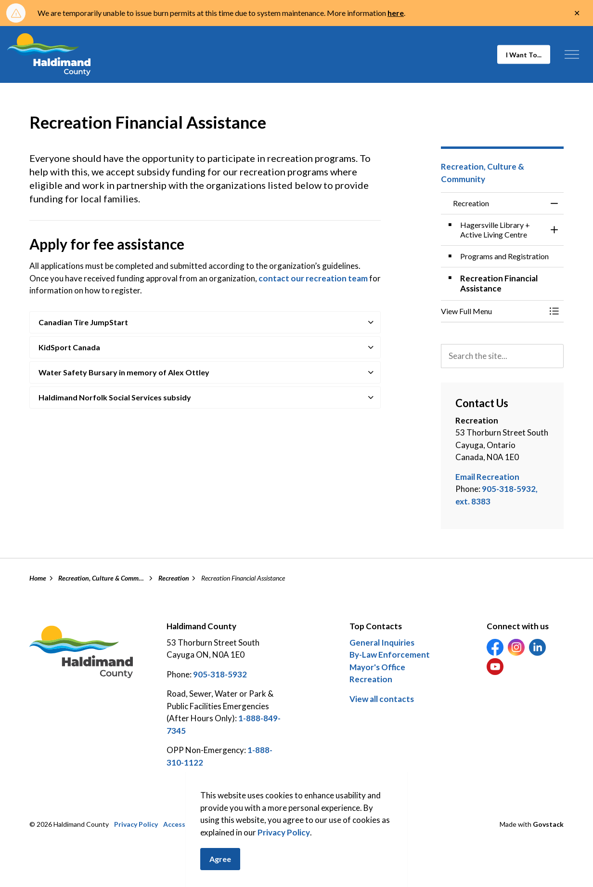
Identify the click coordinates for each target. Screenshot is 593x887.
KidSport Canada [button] (69, 347)
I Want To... (524, 55)
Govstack (548, 824)
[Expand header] (571, 54)
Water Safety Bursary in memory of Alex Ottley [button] (124, 372)
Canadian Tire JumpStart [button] (83, 322)
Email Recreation (487, 477)
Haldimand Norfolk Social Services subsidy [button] (115, 397)
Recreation (370, 679)
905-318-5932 (220, 674)
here (395, 12)
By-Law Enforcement (389, 654)
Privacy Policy (284, 850)
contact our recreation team (313, 278)
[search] (502, 356)
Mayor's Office (377, 667)
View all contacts (381, 699)
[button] (492, 311)
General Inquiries (381, 642)
